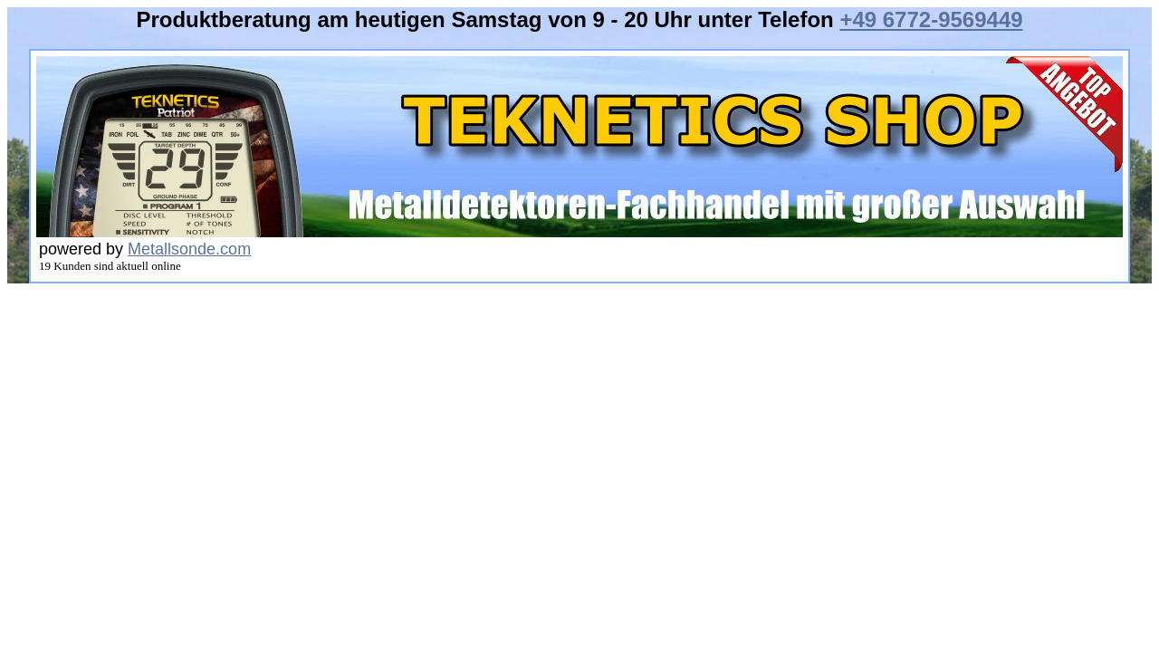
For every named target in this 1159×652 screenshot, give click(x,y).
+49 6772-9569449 (930, 19)
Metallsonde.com (189, 249)
